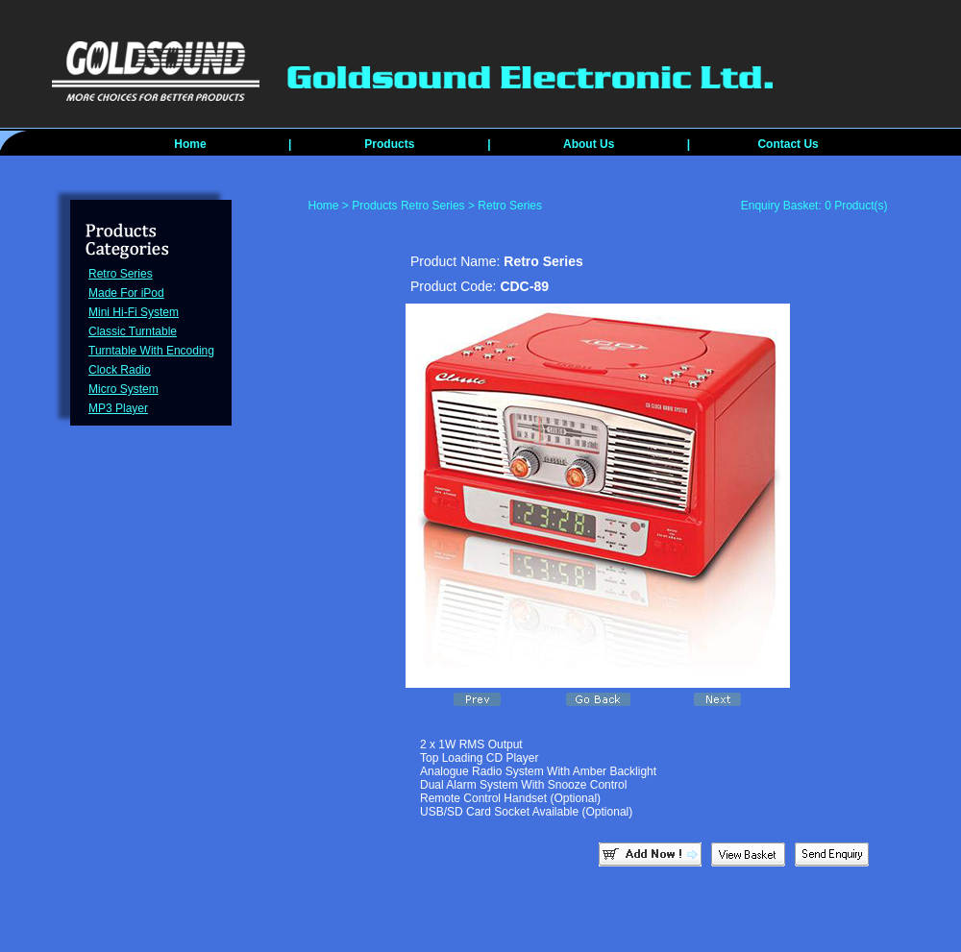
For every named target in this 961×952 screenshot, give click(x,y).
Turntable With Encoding (151, 350)
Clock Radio (119, 370)
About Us (588, 144)
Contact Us (787, 144)
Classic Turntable (132, 331)
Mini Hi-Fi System (133, 312)
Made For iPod (126, 293)
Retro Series (120, 274)
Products (389, 144)
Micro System (123, 389)
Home (190, 144)
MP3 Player (118, 408)
